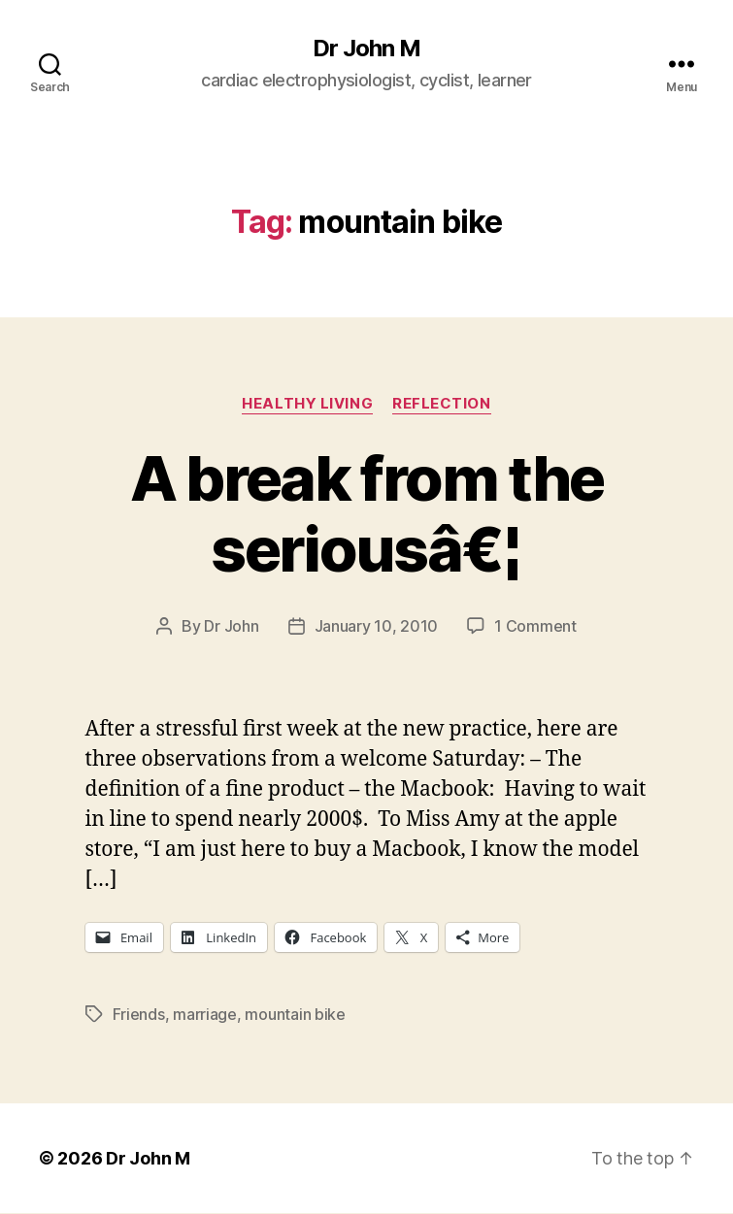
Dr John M (366, 48)
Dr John (231, 626)
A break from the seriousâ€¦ (366, 513)
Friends (139, 1014)
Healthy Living (307, 403)
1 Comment (535, 626)
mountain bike (295, 1014)
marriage (205, 1014)
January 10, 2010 (377, 626)
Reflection (441, 403)
